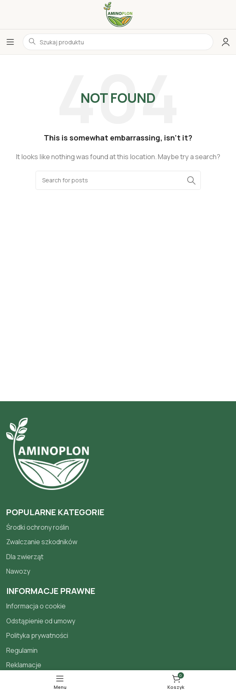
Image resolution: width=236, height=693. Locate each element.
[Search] (118, 180)
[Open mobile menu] (10, 42)
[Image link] (47, 453)
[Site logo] (118, 14)
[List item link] (118, 527)
